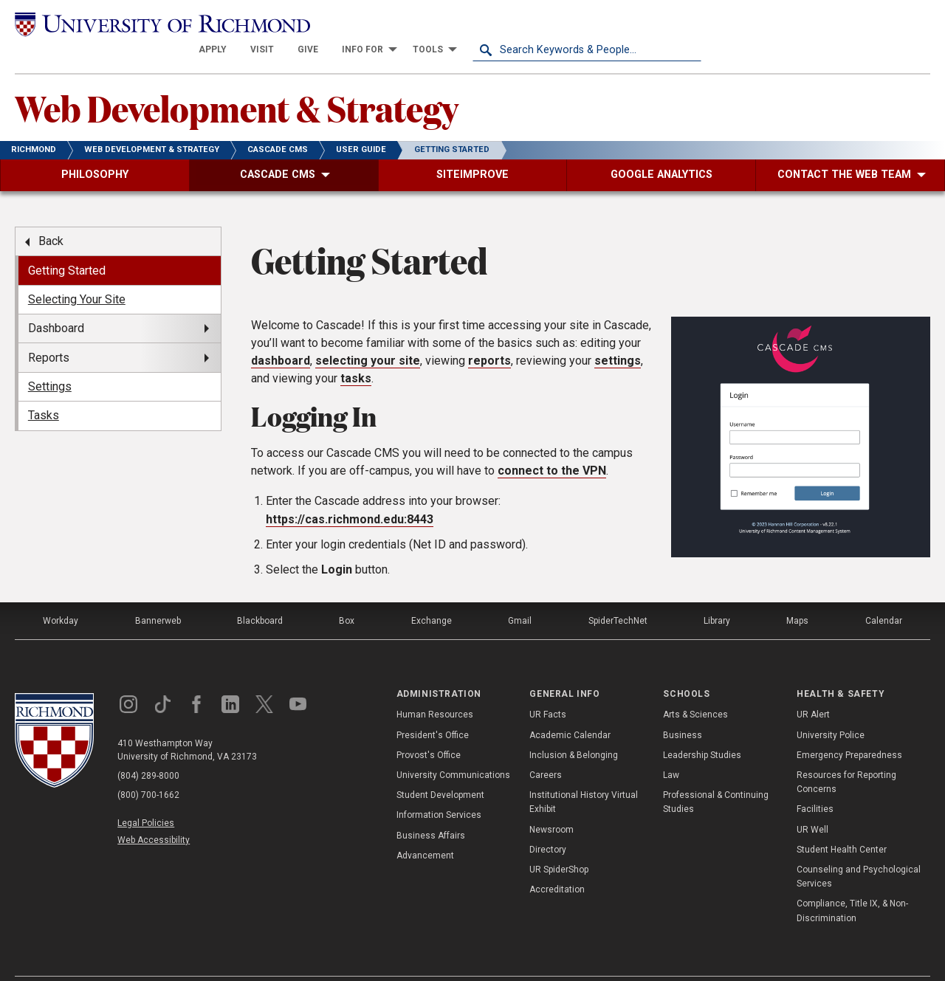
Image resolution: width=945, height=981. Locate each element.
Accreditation (557, 863)
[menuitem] (441, 23)
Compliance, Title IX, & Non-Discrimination (852, 884)
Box (346, 595)
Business (682, 708)
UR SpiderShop (558, 844)
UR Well (812, 803)
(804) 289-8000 (148, 750)
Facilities (815, 783)
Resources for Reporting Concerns (846, 756)
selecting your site (367, 335)
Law (671, 749)
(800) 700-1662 (148, 769)
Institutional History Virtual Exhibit (583, 776)
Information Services (438, 789)
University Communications (453, 749)
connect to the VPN (552, 444)
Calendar (883, 595)
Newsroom (551, 803)
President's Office (432, 708)
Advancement (425, 830)
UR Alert (813, 689)
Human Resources (434, 689)
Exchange (431, 595)
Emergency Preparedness (849, 729)
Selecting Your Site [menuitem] (77, 273)
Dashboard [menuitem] (56, 302)
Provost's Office (428, 729)
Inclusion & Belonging (573, 729)
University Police (831, 708)
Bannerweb (158, 595)
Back (50, 215)
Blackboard (260, 595)
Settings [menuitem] (50, 361)
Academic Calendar (570, 708)
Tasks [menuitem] (43, 389)
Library (717, 595)
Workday (60, 595)
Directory (547, 824)
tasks (355, 352)
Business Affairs (430, 809)
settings (617, 335)
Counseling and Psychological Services (859, 851)
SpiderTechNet (617, 595)
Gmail (520, 595)
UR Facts (547, 689)
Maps (797, 595)
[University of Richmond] (129, 23)
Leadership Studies (702, 729)
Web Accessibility (153, 814)
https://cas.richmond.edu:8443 (349, 493)
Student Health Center (842, 824)
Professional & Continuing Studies (716, 776)
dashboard (280, 335)
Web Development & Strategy (236, 82)
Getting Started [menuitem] (67, 244)
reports (489, 335)
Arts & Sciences (695, 689)
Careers (545, 749)
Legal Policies (145, 797)
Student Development (440, 769)
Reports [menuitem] (48, 331)
